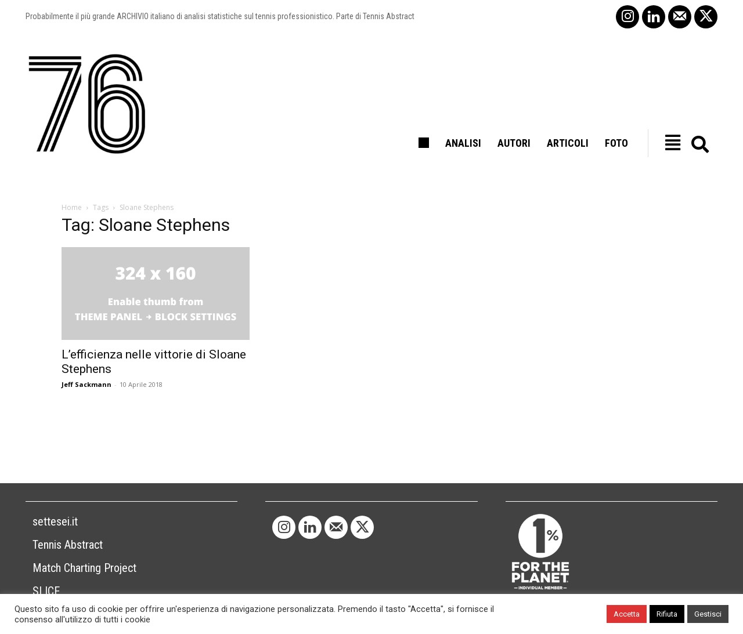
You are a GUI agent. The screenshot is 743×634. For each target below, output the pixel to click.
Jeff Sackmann (86, 384)
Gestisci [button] (708, 614)
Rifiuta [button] (667, 614)
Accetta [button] (627, 614)
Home (72, 207)
